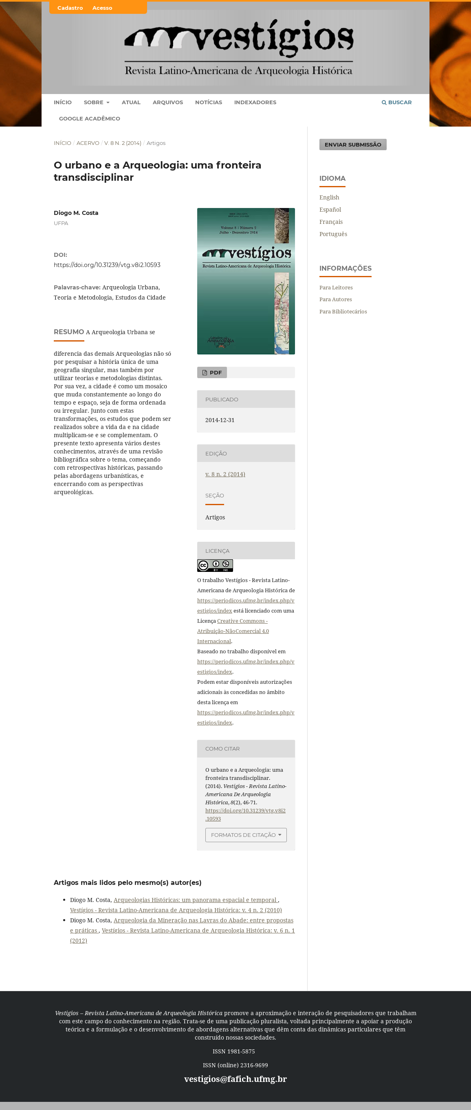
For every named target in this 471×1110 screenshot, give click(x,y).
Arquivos (168, 102)
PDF (215, 372)
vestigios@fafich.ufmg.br (235, 1078)
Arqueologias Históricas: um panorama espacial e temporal (196, 900)
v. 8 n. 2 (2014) (122, 143)
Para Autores (335, 299)
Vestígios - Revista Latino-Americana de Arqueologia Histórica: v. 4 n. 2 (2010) (176, 910)
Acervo (88, 143)
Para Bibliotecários (343, 311)
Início (63, 102)
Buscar (397, 102)
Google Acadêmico (89, 118)
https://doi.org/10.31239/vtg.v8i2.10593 (107, 265)
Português (333, 234)
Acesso (102, 7)
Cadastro (70, 7)
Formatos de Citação (243, 835)
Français (331, 222)
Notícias (208, 102)
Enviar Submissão (353, 144)
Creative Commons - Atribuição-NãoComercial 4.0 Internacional (233, 631)
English (329, 197)
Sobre (94, 102)
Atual (131, 102)
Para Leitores (336, 287)
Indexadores (255, 102)
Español (330, 209)
